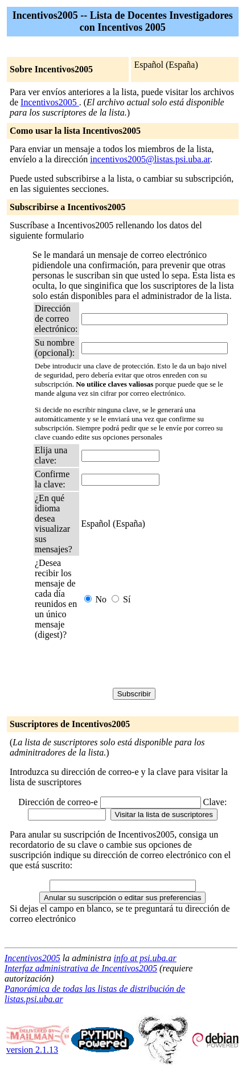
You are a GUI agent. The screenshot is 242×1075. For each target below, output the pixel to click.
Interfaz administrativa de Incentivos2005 (81, 968)
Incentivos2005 (49, 102)
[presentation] (121, 665)
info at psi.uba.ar (145, 958)
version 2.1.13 (37, 1046)
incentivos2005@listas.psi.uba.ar (150, 159)
